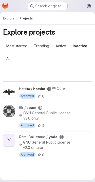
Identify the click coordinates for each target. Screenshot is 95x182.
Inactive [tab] (80, 46)
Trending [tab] (41, 46)
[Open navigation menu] (14, 6)
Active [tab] (61, 46)
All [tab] (8, 58)
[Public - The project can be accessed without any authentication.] (49, 89)
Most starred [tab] (16, 46)
